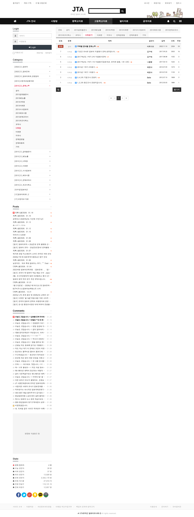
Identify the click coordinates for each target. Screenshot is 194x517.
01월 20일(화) (41, 3)
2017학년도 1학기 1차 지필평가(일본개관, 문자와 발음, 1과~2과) (103, 62)
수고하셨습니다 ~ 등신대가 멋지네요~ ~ (30, 354)
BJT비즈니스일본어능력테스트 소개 (27, 288)
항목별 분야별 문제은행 (87, 46)
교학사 (78, 35)
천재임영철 (120, 35)
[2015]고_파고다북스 (22, 185)
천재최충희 (133, 35)
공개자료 (147, 21)
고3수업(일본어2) (21, 189)
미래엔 (99, 35)
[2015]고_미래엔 (21, 166)
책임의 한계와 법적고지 (85, 506)
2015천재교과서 (171, 30)
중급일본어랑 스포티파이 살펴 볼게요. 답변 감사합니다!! (36, 396)
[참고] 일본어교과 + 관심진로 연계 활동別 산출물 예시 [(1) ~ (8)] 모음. (41, 244)
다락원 (18, 128)
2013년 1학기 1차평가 (86, 72)
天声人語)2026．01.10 (22, 231)
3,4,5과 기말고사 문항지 (87, 77)
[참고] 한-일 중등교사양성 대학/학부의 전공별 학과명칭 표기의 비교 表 (41, 304)
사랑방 (54, 21)
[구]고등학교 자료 (21, 199)
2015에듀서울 (155, 30)
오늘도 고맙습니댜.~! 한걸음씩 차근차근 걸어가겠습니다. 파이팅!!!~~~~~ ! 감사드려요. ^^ (51, 323)
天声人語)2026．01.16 (22, 215)
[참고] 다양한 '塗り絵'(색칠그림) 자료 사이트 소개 (33, 298)
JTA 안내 (30, 21)
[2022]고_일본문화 (22, 71)
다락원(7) (89, 35)
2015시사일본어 (139, 30)
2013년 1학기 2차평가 (86, 67)
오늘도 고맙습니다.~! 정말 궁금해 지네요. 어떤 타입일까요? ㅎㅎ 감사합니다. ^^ (46, 326)
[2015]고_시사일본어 (22, 170)
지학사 (109, 35)
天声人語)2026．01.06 (22, 260)
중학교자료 (77, 21)
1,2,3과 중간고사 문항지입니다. (90, 82)
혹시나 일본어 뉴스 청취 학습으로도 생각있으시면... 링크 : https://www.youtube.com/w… (50, 399)
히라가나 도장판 (19, 234)
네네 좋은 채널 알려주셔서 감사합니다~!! (30, 392)
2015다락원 (110, 30)
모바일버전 (177, 506)
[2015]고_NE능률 (21, 156)
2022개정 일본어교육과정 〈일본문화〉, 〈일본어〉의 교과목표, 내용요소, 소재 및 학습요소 (49, 269)
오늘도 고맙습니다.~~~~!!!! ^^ (27, 335)
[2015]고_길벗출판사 (22, 151)
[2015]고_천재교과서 (22, 180)
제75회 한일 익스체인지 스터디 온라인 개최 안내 (32, 253)
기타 (144, 35)
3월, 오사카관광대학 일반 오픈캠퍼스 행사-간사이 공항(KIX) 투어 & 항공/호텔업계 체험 (47, 276)
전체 (60, 30)
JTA (78, 9)
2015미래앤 (123, 30)
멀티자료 (124, 21)
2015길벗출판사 (80, 30)
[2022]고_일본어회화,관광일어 (26, 76)
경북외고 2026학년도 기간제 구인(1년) (28, 219)
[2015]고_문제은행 (22, 85)
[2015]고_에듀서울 (22, 175)
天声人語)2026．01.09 (22, 238)
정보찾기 (168, 3)
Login (32, 47)
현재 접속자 (19, 465)
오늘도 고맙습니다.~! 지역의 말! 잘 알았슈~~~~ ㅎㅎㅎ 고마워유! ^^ (42, 377)
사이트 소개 (17, 506)
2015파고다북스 (64, 35)
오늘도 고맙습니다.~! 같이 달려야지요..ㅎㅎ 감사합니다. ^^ (38, 329)
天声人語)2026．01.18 (23, 212)
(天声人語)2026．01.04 (22, 266)
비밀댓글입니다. (20, 405)
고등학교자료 (100, 21)
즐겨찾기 (16, 3)
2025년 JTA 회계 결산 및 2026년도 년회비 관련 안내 (33, 295)
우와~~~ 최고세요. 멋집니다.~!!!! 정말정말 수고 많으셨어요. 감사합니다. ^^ (45, 364)
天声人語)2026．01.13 (22, 222)
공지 (68, 30)
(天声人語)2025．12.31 (22, 291)
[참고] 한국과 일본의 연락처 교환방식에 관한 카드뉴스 (34, 301)
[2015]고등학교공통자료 (24, 81)
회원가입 (157, 3)
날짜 (163, 41)
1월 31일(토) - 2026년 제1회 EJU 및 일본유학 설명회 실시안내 (38, 285)
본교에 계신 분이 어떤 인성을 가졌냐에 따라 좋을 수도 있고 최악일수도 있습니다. (46, 358)
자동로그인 (18, 52)
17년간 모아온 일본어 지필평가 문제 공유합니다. (97, 51)
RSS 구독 (27, 3)
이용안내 (153, 506)
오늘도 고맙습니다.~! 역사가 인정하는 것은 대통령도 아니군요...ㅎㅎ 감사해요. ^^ (47, 339)
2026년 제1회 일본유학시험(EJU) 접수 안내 (30, 257)
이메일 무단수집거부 (64, 506)
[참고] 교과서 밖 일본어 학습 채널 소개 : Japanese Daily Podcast (39, 272)
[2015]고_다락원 (21, 161)
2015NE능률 (96, 30)
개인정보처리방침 (44, 506)
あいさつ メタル (19, 225)
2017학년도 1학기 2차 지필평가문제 (92, 56)
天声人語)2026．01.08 (22, 241)
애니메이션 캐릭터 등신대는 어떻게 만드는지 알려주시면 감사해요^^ (41, 370)
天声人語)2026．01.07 (22, 250)
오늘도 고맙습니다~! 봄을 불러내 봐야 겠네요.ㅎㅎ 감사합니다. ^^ (40, 342)
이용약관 (29, 506)
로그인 (146, 3)
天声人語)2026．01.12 (22, 228)
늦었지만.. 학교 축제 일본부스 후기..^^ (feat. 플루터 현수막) (37, 263)
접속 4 (178, 3)
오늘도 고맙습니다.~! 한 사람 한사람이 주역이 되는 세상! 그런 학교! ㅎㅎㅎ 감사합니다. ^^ (50, 361)
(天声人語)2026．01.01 (22, 282)
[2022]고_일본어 (21, 66)
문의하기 (164, 506)
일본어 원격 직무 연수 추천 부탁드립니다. (29, 279)
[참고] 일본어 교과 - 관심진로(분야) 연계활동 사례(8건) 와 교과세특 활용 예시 (44, 247)
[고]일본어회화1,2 (21, 194)
